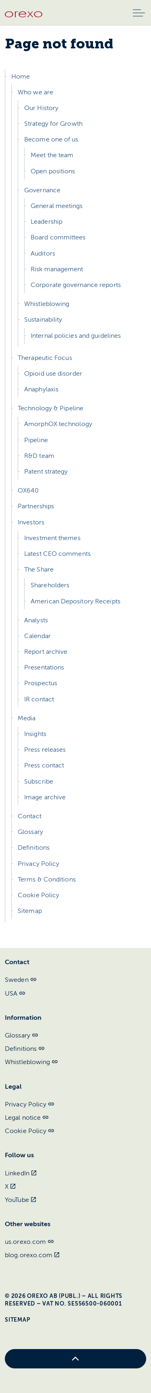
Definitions (34, 847)
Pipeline (36, 440)
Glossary (30, 832)
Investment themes (52, 538)
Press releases (45, 749)
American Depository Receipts (75, 601)
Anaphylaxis (41, 389)
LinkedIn (20, 1173)
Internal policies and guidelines (76, 335)
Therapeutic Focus (45, 358)
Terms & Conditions (47, 879)
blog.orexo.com (32, 1255)
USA (15, 993)
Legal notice (26, 1117)
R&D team (39, 455)
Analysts (36, 620)
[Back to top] (75, 1358)
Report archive (45, 651)
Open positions (53, 171)
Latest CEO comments (57, 553)
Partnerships (36, 506)
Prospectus (40, 683)
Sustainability (43, 319)
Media (27, 718)
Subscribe (38, 781)
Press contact (44, 765)
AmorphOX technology (58, 424)
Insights (35, 734)
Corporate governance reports (76, 285)
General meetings (57, 206)
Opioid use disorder (53, 373)
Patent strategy (46, 471)
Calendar (37, 636)
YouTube (20, 1200)
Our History (41, 108)
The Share (39, 569)
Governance (42, 190)
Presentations (44, 667)
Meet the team (52, 155)
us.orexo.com (29, 1241)
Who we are (35, 92)
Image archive (45, 797)
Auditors (43, 253)
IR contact (39, 699)
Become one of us (51, 139)
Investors (31, 522)
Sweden (20, 979)
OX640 (28, 490)
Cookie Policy (38, 895)
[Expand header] (139, 13)
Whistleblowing (46, 304)
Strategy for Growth (53, 123)
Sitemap (30, 911)
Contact (29, 816)
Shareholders (50, 585)
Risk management (57, 269)
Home (20, 76)
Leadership (46, 221)
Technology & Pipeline (50, 408)
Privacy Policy (38, 863)
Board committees (58, 237)
